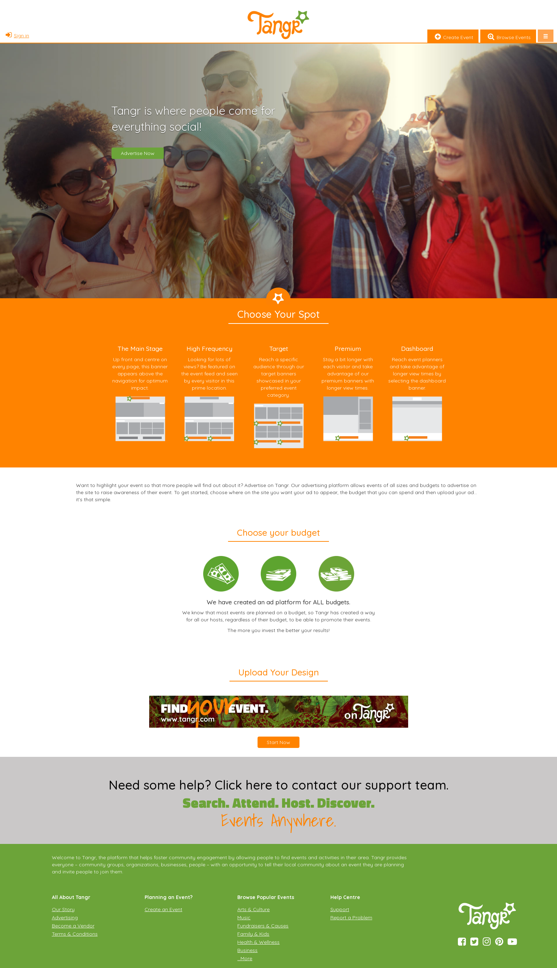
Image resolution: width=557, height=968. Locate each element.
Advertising (65, 917)
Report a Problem (351, 917)
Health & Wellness (258, 942)
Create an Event (163, 909)
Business (247, 950)
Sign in (16, 35)
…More (244, 958)
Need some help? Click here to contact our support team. (279, 785)
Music (243, 917)
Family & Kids (253, 934)
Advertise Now (138, 153)
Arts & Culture (253, 909)
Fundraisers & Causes (262, 925)
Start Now (278, 742)
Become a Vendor (73, 925)
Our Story (63, 909)
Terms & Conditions (75, 934)
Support (339, 909)
